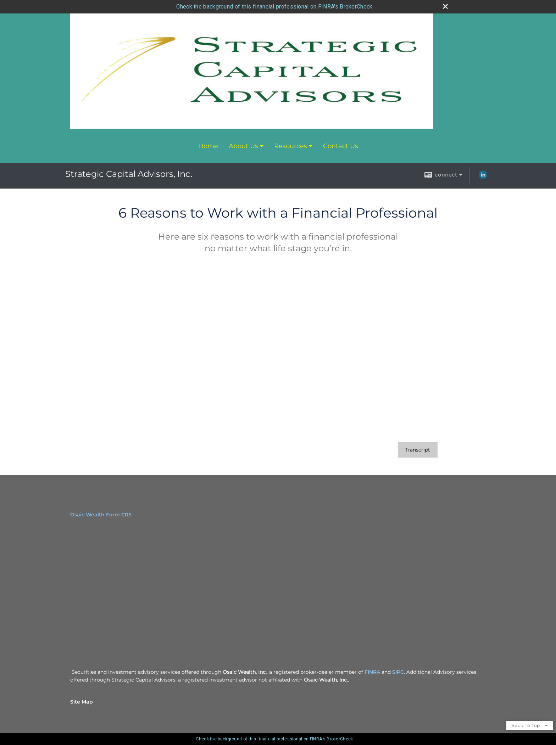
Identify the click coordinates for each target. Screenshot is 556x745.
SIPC (398, 672)
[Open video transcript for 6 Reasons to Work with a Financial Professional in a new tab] (418, 450)
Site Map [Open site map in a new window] (81, 702)
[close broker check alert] (445, 6)
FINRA (373, 672)
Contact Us (340, 146)
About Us (243, 146)
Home (208, 146)
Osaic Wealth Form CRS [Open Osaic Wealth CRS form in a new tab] (101, 514)
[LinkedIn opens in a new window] (483, 177)
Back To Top (529, 725)
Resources (290, 146)
